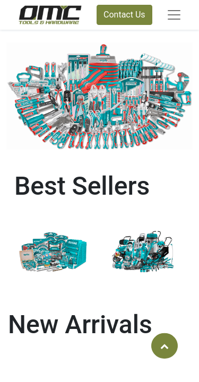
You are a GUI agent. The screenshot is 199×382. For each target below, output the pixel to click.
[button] (164, 345)
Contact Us (124, 15)
